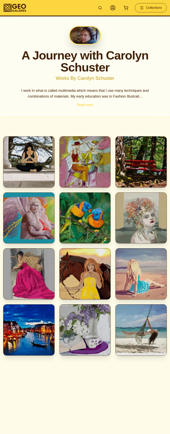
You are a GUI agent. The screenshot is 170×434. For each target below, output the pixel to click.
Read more (85, 105)
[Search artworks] (100, 7)
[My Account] (112, 7)
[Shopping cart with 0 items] (126, 8)
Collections (151, 8)
